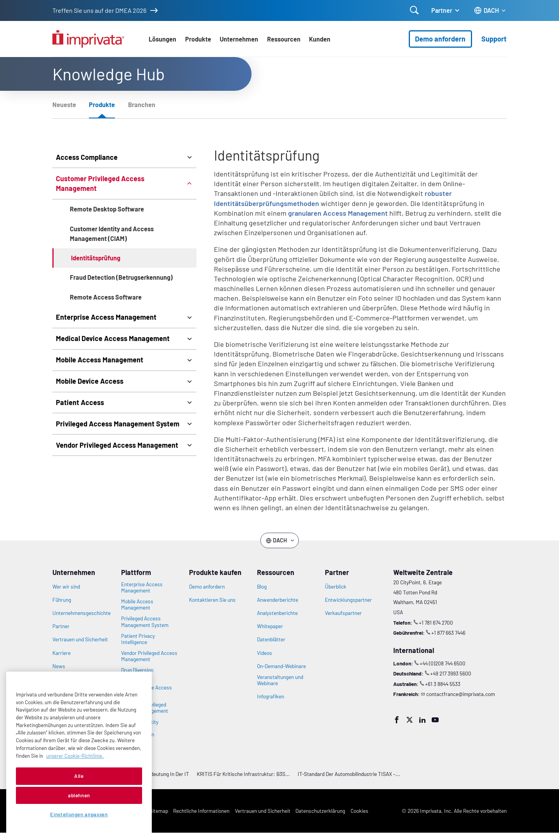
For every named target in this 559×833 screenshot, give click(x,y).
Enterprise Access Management (106, 317)
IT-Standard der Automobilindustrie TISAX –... (349, 774)
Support (494, 39)
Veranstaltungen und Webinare (280, 680)
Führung (61, 600)
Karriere (61, 653)
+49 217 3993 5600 (450, 673)
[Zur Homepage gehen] (88, 39)
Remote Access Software (106, 297)
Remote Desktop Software (107, 209)
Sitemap (158, 810)
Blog (262, 587)
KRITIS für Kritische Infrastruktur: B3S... (243, 774)
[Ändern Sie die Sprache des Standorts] (490, 10)
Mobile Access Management (99, 359)
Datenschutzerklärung (320, 810)
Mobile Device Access (89, 381)
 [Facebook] (396, 719)
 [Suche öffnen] (414, 10)
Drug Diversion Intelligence (137, 673)
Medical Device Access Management (113, 338)
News (58, 666)
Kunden (319, 39)
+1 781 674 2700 (436, 622)
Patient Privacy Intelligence (138, 639)
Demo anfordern (440, 39)
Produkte (198, 39)
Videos (264, 653)
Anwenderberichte (277, 600)
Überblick (335, 587)
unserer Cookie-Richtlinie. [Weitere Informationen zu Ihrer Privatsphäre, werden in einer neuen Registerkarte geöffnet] (75, 772)
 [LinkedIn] (422, 719)
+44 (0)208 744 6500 (442, 663)
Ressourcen (283, 39)
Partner (441, 10)
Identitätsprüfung (95, 258)
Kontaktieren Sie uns (212, 600)
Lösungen (162, 39)
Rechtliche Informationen (201, 810)
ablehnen (79, 812)
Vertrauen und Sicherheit (80, 639)
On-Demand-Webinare (281, 666)
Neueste (64, 104)
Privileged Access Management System (117, 423)
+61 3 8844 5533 (442, 684)
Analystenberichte (277, 613)
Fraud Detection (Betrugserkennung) (121, 277)
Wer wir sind (66, 587)
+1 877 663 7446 (448, 632)
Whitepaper (270, 626)
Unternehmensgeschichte (81, 613)
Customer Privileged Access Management (100, 183)
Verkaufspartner (343, 613)
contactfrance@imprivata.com (460, 694)
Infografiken (270, 696)
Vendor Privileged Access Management (117, 445)
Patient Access (80, 402)
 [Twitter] (409, 719)
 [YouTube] (435, 719)
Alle (79, 793)
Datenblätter (271, 639)
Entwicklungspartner (348, 600)
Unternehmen (239, 39)
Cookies (359, 810)
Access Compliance (87, 157)
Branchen (141, 104)
